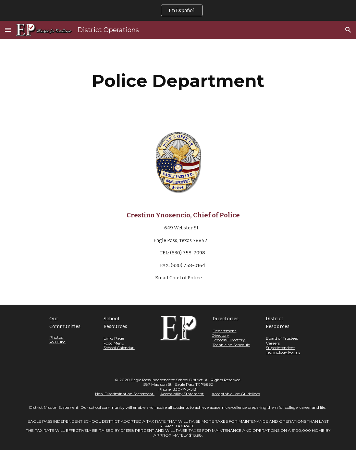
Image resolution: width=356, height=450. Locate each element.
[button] (8, 30)
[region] (178, 10)
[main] (178, 81)
